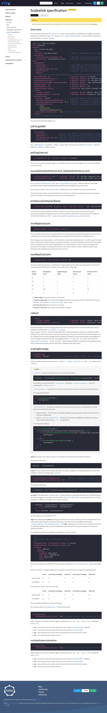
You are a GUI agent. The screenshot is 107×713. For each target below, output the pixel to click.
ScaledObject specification (14, 29)
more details (88, 145)
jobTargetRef (11, 36)
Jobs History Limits (53, 189)
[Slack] (101, 3)
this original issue (50, 607)
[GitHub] (98, 3)
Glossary (9, 22)
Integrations (9, 63)
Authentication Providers (13, 60)
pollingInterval (11, 38)
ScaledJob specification (13, 32)
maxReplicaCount (12, 47)
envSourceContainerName (14, 43)
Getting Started (10, 9)
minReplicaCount (12, 45)
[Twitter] (94, 3)
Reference (8, 20)
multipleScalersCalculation (14, 52)
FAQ (8, 25)
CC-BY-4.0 (38, 699)
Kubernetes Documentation (40, 341)
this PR (54, 516)
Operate (8, 16)
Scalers (7, 56)
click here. (95, 24)
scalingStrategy (12, 50)
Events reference (11, 27)
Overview (10, 34)
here (53, 121)
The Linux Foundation (13, 703)
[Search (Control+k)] (46, 3)
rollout (9, 49)
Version (35, 15)
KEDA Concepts (10, 13)
